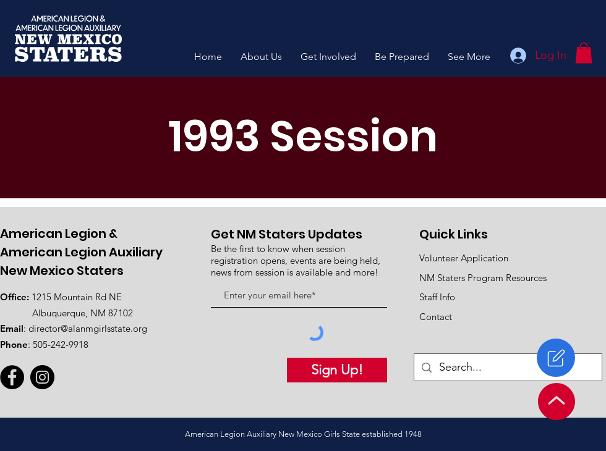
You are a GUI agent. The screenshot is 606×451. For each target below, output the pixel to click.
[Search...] (507, 367)
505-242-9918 (60, 344)
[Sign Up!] (337, 370)
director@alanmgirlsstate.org (87, 328)
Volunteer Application (463, 258)
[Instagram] (42, 377)
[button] (261, 56)
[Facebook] (12, 377)
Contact (435, 316)
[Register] (556, 358)
